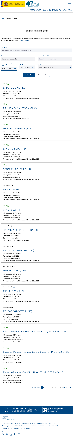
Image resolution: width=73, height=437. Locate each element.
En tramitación (9, 185)
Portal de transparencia (44, 423)
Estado (40, 64)
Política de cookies (38, 426)
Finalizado (7, 226)
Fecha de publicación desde (7, 64)
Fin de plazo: (11, 93)
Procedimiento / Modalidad (46, 56)
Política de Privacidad (21, 426)
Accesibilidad (53, 426)
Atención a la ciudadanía (10, 423)
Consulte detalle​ (24, 40)
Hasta (21, 64)
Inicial (6, 84)
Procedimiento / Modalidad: (21, 98)
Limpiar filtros (43, 75)
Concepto (4, 47)
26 (60, 387)
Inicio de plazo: (12, 91)
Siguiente (67, 387)
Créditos (16, 428)
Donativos (27, 428)
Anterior (35, 387)
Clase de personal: (6, 56)
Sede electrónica (27, 423)
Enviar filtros (29, 75)
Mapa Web (5, 428)
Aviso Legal (5, 426)
